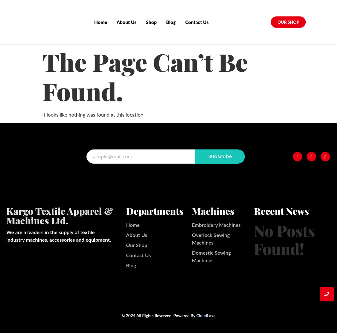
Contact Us (197, 22)
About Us (127, 22)
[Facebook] (297, 156)
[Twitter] (325, 156)
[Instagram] (311, 156)
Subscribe (220, 156)
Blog (171, 22)
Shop (151, 22)
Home (100, 22)
